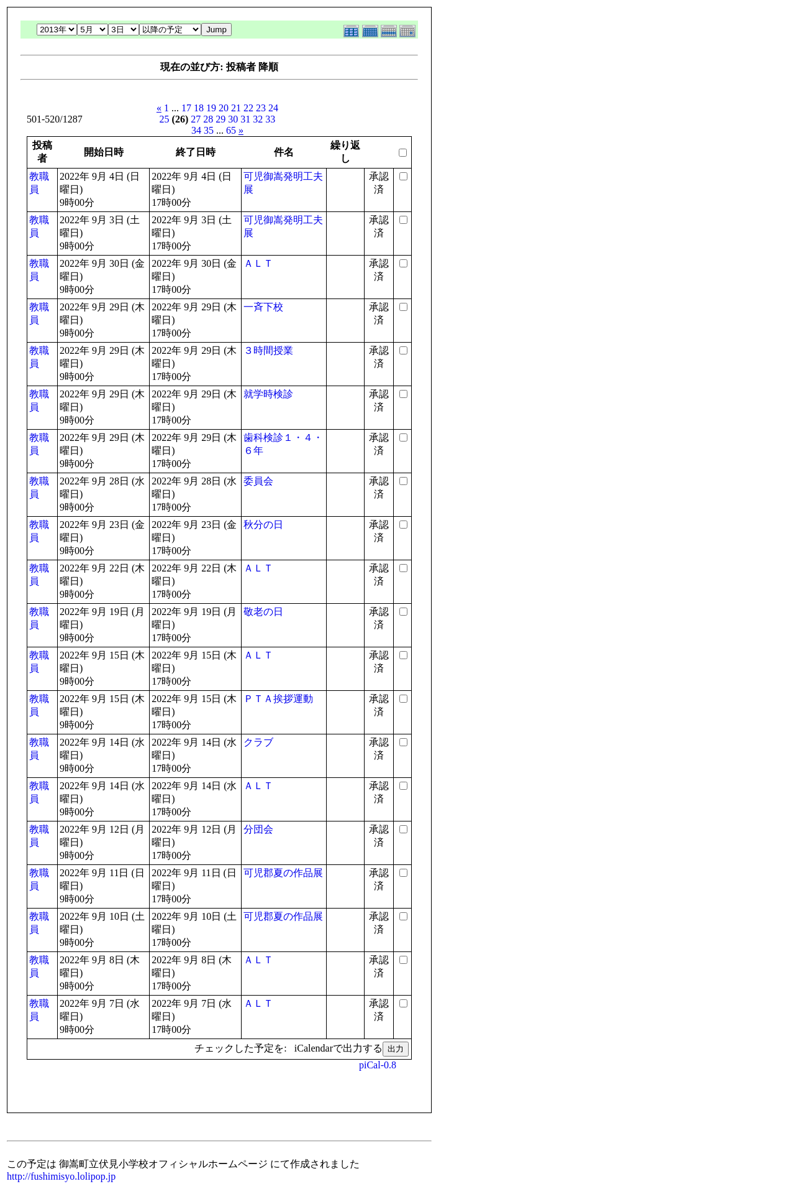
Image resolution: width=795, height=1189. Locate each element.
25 (165, 119)
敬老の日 (263, 611)
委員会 (258, 481)
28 (208, 119)
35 (209, 130)
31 (245, 119)
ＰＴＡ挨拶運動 (278, 698)
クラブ (258, 742)
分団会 (258, 829)
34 (196, 130)
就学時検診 (268, 394)
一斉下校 (263, 307)
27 (196, 119)
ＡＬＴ (258, 263)
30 (233, 119)
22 (248, 108)
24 (273, 108)
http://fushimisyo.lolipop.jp (61, 1176)
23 (261, 108)
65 (231, 130)
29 (220, 119)
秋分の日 (263, 524)
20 (224, 108)
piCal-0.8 (377, 1065)
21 (236, 108)
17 (186, 108)
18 (199, 108)
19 (211, 108)
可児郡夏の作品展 (283, 872)
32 (258, 119)
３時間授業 (268, 350)
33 (270, 119)
